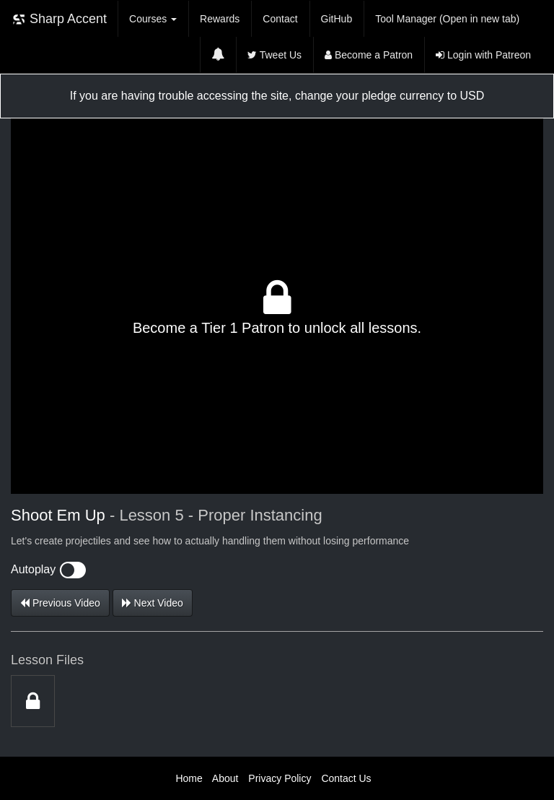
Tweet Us (274, 55)
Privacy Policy (279, 778)
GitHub (337, 19)
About (225, 778)
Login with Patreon (483, 55)
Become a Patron (369, 55)
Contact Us (346, 778)
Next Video (152, 603)
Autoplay (48, 569)
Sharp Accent (59, 19)
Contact (280, 19)
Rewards (219, 19)
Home (188, 778)
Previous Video (60, 603)
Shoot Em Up (60, 515)
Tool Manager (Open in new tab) (447, 19)
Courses (153, 19)
